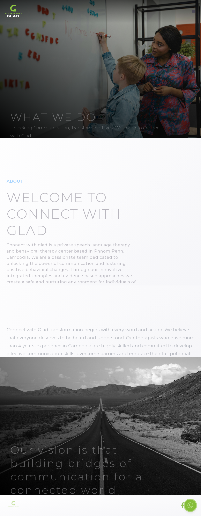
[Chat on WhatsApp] (190, 505)
